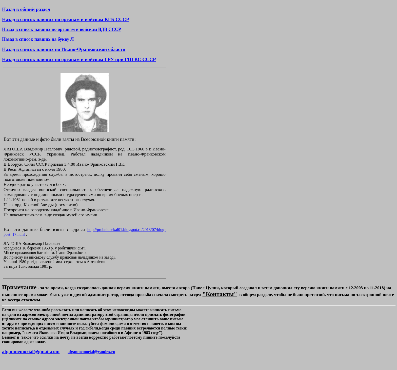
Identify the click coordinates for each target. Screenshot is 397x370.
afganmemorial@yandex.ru (91, 351)
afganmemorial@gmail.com (30, 351)
